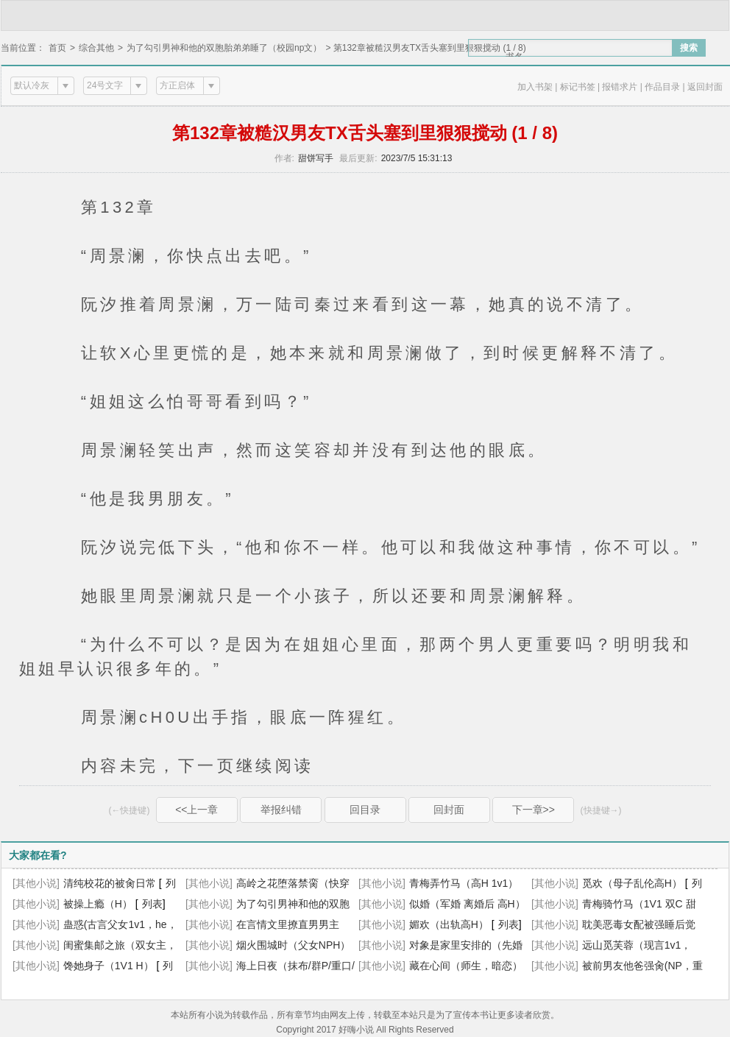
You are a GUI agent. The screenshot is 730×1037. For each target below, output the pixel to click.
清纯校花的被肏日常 (109, 883)
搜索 (689, 48)
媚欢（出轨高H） (449, 924)
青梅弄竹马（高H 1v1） (464, 883)
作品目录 (662, 87)
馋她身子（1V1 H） (108, 965)
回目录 (365, 809)
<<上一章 (196, 809)
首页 (57, 48)
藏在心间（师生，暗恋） (465, 965)
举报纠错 (281, 809)
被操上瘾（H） (97, 904)
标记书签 (577, 87)
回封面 (448, 809)
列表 (152, 904)
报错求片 (619, 87)
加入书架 (535, 87)
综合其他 (96, 48)
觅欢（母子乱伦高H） (632, 883)
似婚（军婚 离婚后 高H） (467, 904)
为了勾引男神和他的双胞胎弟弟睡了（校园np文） (224, 48)
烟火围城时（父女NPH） (293, 945)
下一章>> (533, 809)
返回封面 (705, 87)
